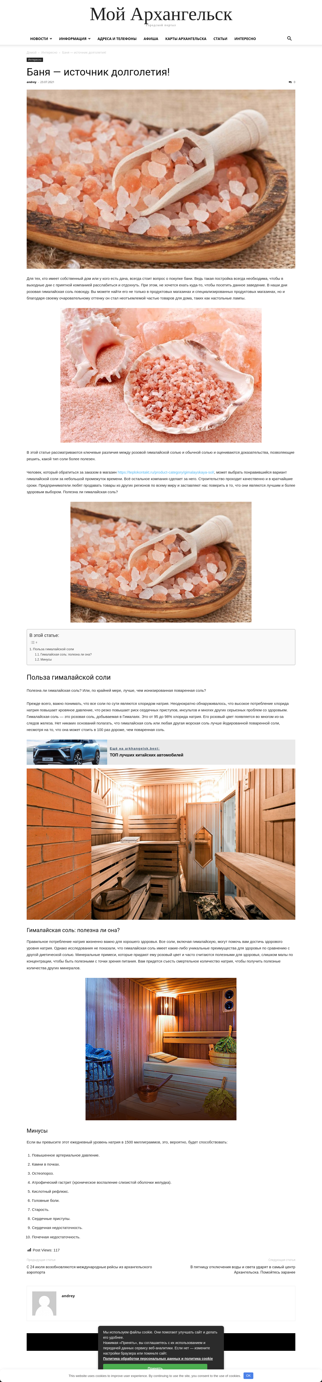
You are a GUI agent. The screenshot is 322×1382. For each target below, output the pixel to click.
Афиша (151, 38)
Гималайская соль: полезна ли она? (66, 654)
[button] (289, 39)
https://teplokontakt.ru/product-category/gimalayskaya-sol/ (166, 472)
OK (248, 1375)
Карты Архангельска (186, 38)
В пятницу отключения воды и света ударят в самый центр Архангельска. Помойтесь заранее (242, 1270)
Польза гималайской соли (53, 649)
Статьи (220, 38)
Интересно (245, 38)
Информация (73, 38)
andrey (31, 82)
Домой (31, 52)
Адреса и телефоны (117, 38)
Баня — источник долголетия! (98, 72)
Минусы (46, 659)
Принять (155, 1368)
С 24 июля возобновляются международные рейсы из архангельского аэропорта (89, 1270)
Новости (39, 38)
